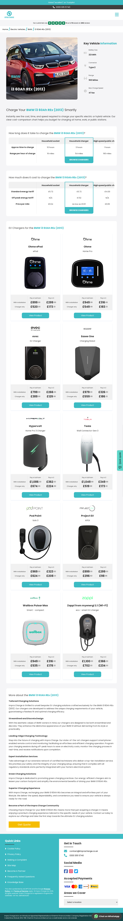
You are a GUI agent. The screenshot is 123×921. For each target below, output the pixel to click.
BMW (30, 29)
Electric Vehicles (18, 29)
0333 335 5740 (61, 7)
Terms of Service (21, 891)
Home (5, 29)
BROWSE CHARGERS (79, 159)
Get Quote (24, 824)
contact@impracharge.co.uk (84, 851)
